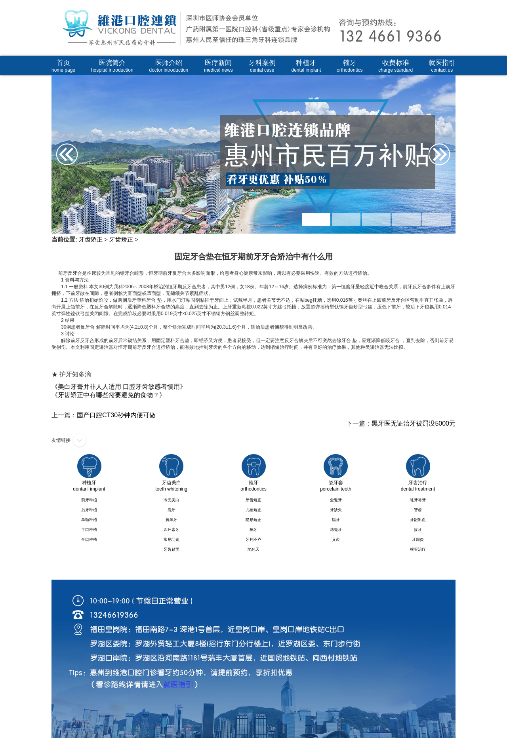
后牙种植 (89, 510)
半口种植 (89, 529)
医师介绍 (169, 66)
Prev (60, 128)
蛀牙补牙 (418, 500)
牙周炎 (418, 539)
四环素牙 (171, 529)
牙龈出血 (418, 519)
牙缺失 (336, 510)
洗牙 (171, 510)
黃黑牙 (171, 519)
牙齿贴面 (171, 549)
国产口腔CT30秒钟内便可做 (116, 415)
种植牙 (306, 66)
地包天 (253, 549)
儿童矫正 (253, 510)
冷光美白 (171, 500)
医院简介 (112, 66)
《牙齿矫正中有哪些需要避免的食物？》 (108, 395)
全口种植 (89, 539)
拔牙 (418, 529)
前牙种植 (89, 500)
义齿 (336, 539)
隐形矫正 (253, 519)
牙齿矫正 (91, 239)
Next (447, 128)
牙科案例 (262, 66)
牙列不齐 (253, 539)
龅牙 (253, 529)
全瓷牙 (336, 500)
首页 (63, 66)
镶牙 (336, 519)
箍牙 (349, 66)
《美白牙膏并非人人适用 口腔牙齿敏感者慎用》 (118, 386)
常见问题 (171, 539)
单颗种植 (89, 519)
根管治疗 (418, 549)
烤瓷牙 (336, 529)
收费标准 (395, 66)
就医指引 (442, 66)
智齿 (418, 510)
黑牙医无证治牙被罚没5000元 (414, 423)
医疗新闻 (218, 66)
